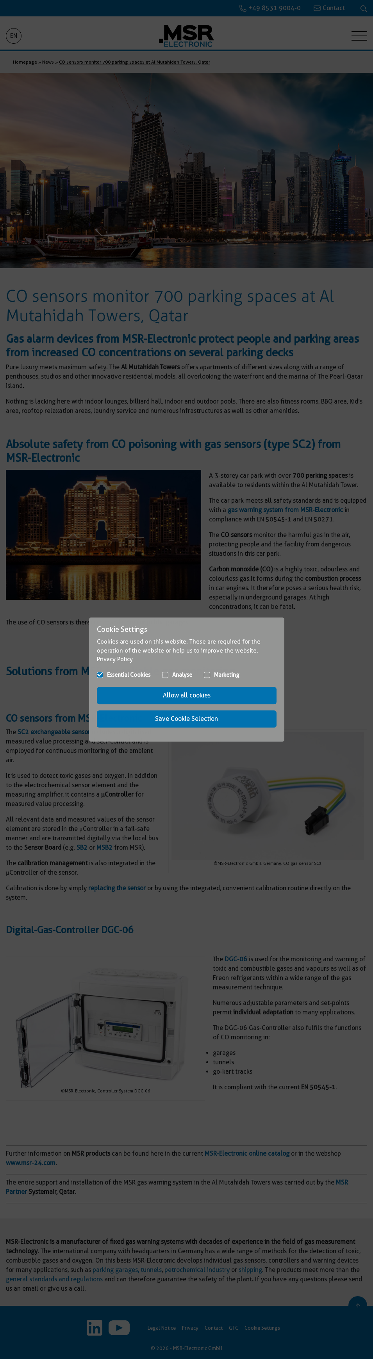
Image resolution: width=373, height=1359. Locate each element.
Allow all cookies (187, 695)
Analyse (182, 675)
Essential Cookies (128, 675)
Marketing (226, 675)
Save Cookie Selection (186, 718)
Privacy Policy (115, 659)
